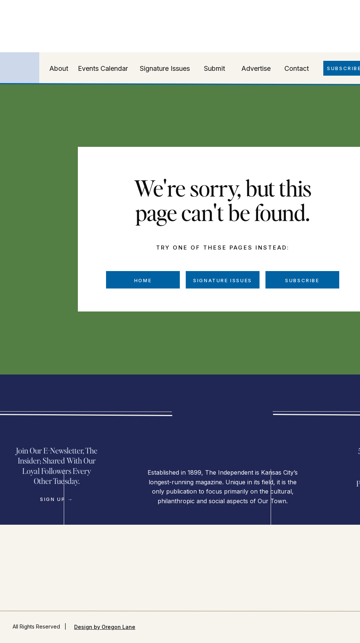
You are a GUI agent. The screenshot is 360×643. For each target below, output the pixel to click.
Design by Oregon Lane (104, 627)
